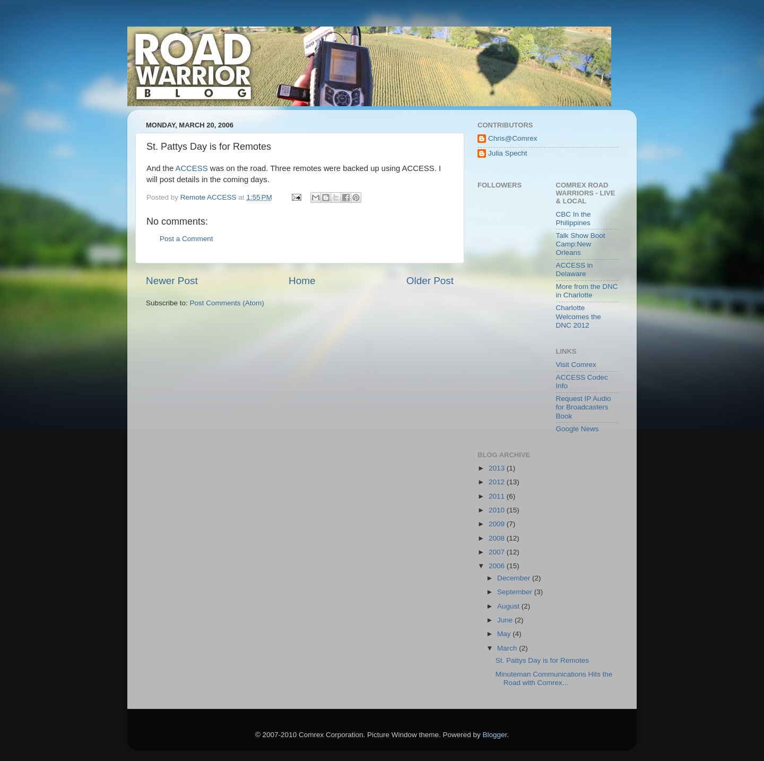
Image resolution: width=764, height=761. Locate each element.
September (515, 592)
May (505, 634)
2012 (498, 482)
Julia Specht (507, 153)
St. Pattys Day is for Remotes (542, 660)
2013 (498, 468)
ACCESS (191, 168)
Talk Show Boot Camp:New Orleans (580, 244)
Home (302, 280)
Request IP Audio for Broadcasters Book (583, 407)
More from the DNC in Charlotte (587, 291)
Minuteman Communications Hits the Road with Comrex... (554, 678)
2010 (498, 510)
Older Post (430, 280)
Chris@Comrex (512, 138)
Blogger (495, 735)
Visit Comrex (576, 365)
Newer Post (172, 280)
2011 (498, 496)
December (514, 578)
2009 (498, 524)
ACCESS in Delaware (574, 269)
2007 (498, 552)
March (508, 648)
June (506, 620)
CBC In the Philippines (573, 218)
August (509, 606)
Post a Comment (186, 239)
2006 (498, 566)
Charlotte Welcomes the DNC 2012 (578, 316)
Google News (577, 429)
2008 (498, 538)
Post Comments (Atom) (227, 303)
